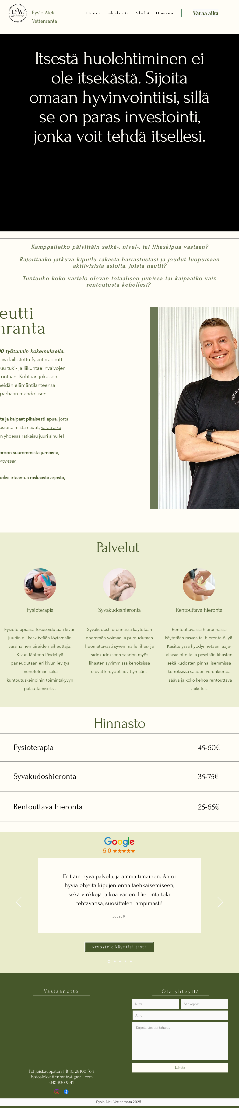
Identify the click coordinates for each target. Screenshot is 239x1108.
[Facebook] (66, 1092)
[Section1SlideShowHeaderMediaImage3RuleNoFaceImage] (120, 961)
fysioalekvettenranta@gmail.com (62, 1076)
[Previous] (18, 902)
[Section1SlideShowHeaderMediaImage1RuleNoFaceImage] (109, 961)
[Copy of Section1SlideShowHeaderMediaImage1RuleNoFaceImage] (131, 961)
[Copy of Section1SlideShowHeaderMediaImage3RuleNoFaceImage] (125, 961)
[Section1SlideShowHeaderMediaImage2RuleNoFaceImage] (115, 961)
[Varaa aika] (205, 13)
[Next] (220, 902)
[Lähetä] (180, 1067)
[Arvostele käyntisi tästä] (119, 947)
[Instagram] (57, 1092)
